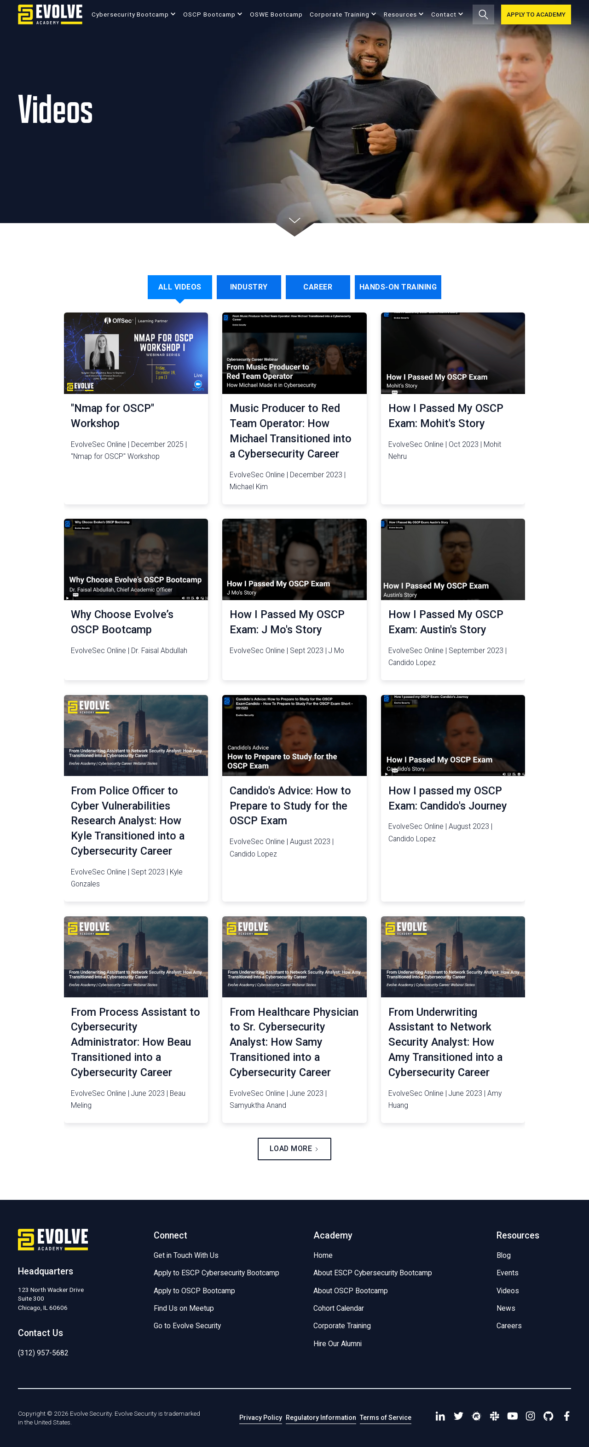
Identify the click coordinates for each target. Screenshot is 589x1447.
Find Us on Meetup (184, 1308)
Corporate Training (342, 1325)
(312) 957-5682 (43, 1353)
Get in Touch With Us (186, 1255)
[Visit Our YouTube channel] (512, 1418)
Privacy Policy (260, 1417)
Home (323, 1255)
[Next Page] (294, 1149)
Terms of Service (385, 1417)
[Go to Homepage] (50, 14)
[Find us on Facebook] (567, 1418)
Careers (509, 1325)
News (506, 1308)
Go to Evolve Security (187, 1325)
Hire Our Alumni (337, 1343)
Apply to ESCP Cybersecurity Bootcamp (216, 1272)
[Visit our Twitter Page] (459, 1418)
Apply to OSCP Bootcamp (194, 1290)
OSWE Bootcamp (276, 14)
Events (508, 1272)
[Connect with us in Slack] (494, 1418)
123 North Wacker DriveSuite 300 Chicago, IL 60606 (51, 1298)
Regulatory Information (321, 1417)
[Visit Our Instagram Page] (530, 1418)
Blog (504, 1255)
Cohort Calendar (338, 1308)
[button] (134, 14)
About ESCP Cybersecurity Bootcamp (372, 1272)
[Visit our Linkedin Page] (441, 1418)
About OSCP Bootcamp (350, 1290)
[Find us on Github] (549, 1418)
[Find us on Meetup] (476, 1418)
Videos (508, 1290)
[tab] (180, 287)
